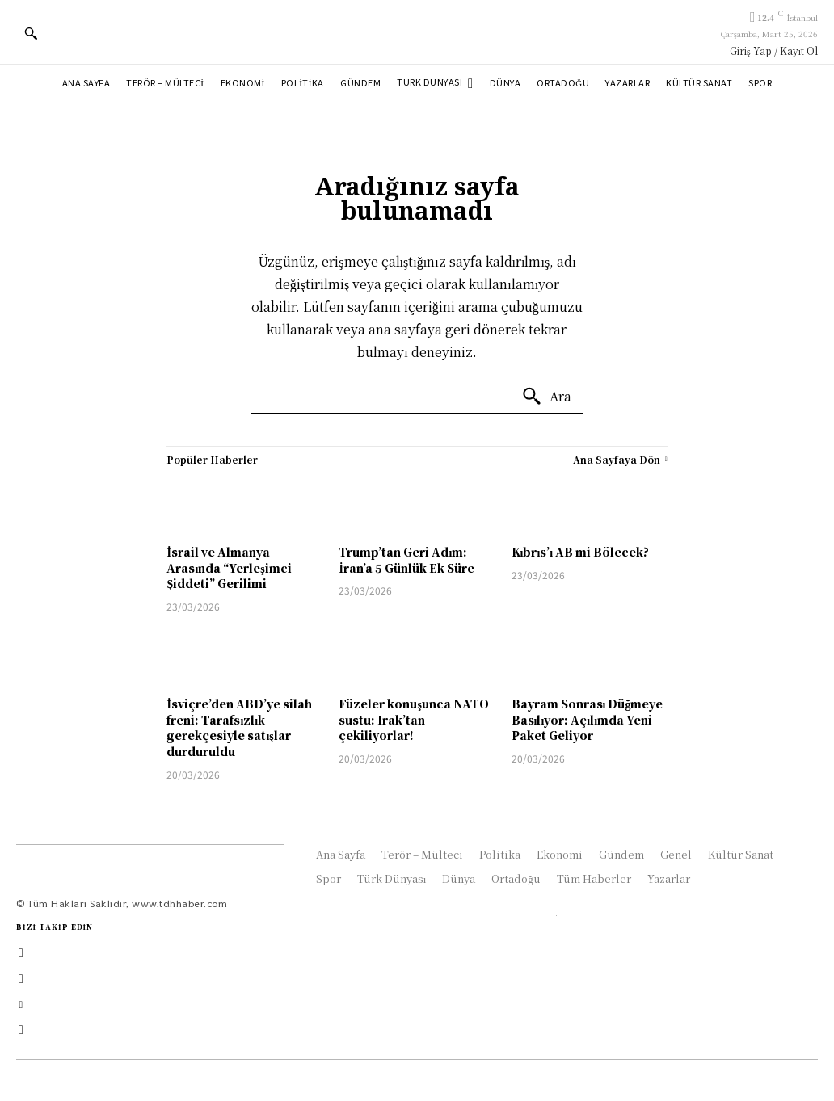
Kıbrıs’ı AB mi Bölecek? (581, 552)
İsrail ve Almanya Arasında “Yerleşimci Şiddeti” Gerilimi (228, 567)
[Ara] (546, 397)
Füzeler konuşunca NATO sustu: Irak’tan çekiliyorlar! (413, 719)
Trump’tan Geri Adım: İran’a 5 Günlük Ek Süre (406, 560)
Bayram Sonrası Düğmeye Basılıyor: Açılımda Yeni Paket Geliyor (587, 719)
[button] (30, 33)
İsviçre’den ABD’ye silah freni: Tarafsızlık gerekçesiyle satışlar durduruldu (238, 727)
